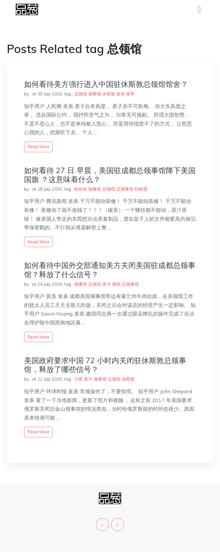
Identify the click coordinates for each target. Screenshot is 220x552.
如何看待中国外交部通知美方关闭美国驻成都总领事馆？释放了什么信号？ (109, 270)
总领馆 (80, 94)
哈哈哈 (80, 189)
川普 (78, 379)
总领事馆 (124, 189)
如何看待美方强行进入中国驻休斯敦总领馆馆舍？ (106, 84)
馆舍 (120, 94)
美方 (106, 284)
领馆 (116, 284)
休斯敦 (108, 94)
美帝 (130, 94)
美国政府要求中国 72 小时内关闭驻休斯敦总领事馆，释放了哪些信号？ (105, 365)
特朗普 (141, 189)
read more (38, 146)
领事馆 (94, 94)
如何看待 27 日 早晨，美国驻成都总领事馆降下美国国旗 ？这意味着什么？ (110, 175)
